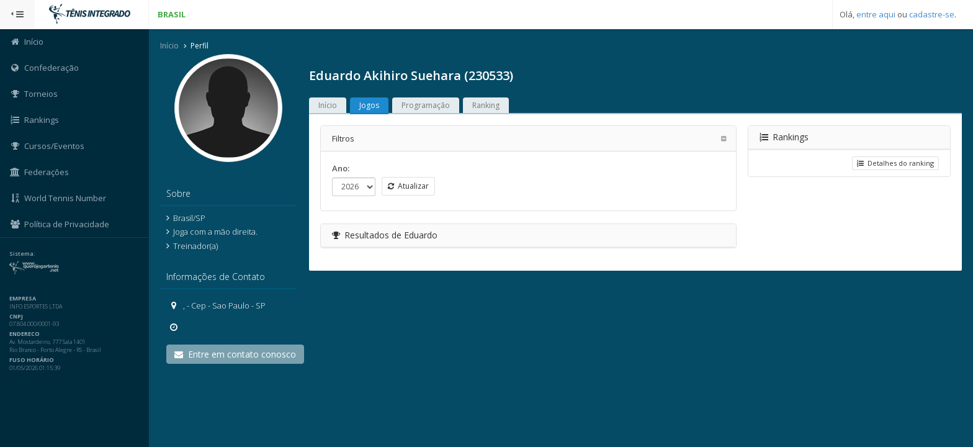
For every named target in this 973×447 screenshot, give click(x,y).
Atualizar (408, 186)
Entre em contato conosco (235, 354)
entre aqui (875, 14)
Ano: (340, 168)
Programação (425, 105)
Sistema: (22, 254)
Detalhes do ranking (895, 163)
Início (169, 45)
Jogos (369, 105)
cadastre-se (931, 14)
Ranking (486, 105)
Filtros (343, 138)
